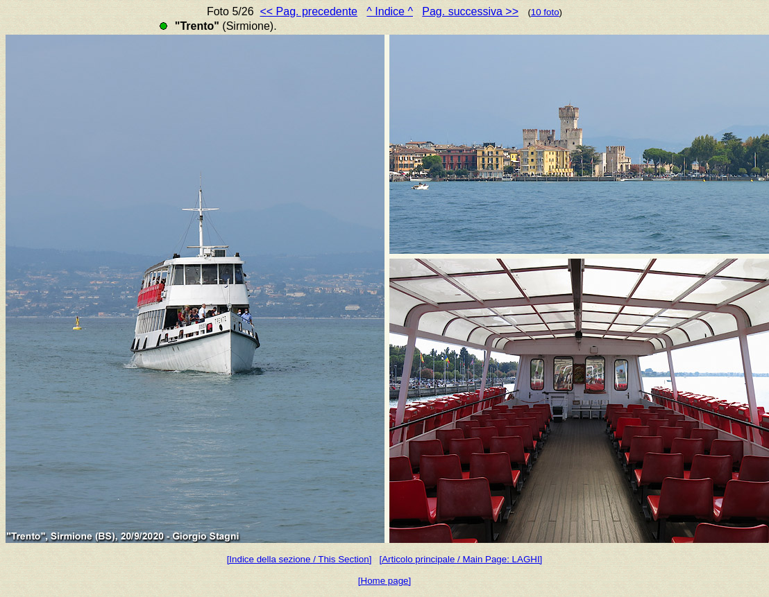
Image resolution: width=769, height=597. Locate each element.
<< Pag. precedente (308, 11)
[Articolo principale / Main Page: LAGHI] (460, 559)
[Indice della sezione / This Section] (299, 559)
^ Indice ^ (389, 11)
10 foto (545, 12)
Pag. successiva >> (470, 11)
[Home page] (384, 581)
